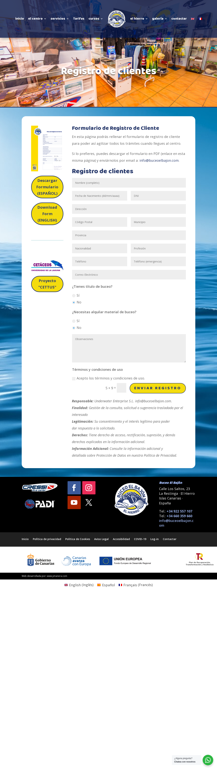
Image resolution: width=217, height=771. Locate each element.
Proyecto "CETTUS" (47, 284)
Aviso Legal (101, 538)
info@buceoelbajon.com (159, 160)
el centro (35, 18)
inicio (19, 18)
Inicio (25, 538)
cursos (93, 18)
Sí (75, 295)
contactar (179, 18)
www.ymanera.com (57, 576)
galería (157, 18)
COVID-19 (140, 538)
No (76, 302)
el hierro (137, 18)
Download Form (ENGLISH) (47, 214)
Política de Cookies (77, 538)
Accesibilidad (121, 538)
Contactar (169, 538)
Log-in (154, 538)
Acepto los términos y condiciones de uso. (108, 378)
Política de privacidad (47, 538)
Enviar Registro (157, 388)
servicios (58, 18)
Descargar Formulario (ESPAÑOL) (47, 187)
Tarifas (78, 18)
